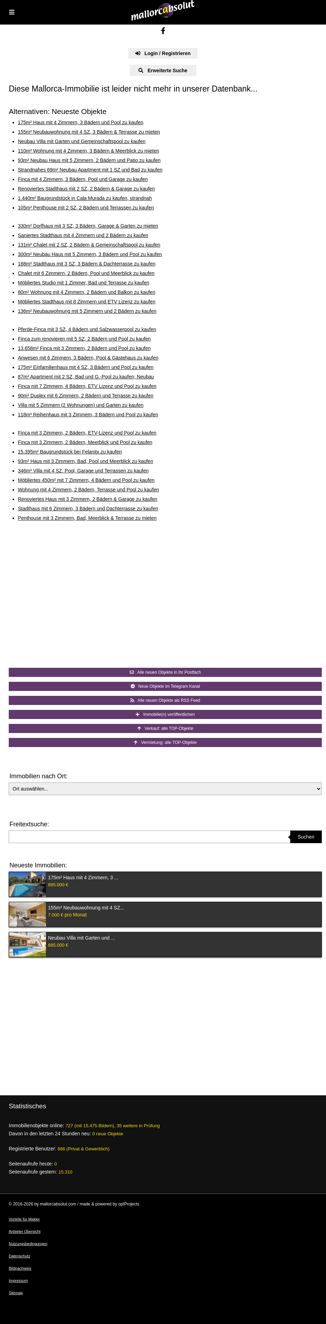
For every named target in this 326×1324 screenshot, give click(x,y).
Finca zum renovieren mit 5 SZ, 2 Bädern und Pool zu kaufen (84, 339)
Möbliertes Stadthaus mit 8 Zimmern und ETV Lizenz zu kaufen (86, 301)
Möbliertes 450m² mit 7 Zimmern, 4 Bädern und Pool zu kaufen (86, 480)
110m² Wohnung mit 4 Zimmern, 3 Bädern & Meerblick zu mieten (88, 151)
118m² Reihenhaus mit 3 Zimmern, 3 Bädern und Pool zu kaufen (88, 414)
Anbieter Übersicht (25, 1231)
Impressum (18, 1280)
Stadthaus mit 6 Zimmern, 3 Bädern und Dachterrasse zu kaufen (88, 508)
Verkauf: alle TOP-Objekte (165, 728)
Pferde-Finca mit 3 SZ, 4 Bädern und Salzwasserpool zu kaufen (87, 329)
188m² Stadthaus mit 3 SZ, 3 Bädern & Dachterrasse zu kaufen (86, 264)
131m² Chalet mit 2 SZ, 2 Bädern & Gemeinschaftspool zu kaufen (89, 245)
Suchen (306, 837)
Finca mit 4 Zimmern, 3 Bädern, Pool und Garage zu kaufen (83, 179)
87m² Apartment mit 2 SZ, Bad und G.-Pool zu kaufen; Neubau (86, 376)
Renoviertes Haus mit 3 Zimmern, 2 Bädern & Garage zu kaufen (87, 499)
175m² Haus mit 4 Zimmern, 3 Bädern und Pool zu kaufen (80, 122)
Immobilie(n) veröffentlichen (165, 714)
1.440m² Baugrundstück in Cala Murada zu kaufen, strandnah (85, 198)
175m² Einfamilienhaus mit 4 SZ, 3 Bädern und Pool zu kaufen (86, 367)
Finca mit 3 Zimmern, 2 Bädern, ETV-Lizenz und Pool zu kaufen (87, 433)
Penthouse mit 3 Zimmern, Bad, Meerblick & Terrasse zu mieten (87, 518)
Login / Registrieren (162, 53)
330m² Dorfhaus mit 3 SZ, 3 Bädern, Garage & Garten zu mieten (88, 226)
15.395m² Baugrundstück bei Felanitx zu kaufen (70, 452)
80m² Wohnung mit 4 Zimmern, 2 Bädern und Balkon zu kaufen (86, 292)
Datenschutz (19, 1256)
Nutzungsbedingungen (28, 1244)
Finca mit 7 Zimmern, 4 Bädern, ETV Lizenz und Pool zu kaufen (87, 386)
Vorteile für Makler (24, 1219)
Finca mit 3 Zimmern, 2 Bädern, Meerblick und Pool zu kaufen (85, 442)
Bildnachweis (20, 1268)
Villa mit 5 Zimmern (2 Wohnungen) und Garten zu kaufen (80, 405)
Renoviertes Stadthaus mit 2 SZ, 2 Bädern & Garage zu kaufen (86, 188)
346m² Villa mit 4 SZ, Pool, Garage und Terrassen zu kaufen (83, 470)
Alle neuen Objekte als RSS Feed (165, 700)
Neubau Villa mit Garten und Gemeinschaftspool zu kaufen (81, 141)
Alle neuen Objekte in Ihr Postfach (165, 672)
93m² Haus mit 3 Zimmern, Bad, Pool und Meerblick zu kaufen (85, 461)
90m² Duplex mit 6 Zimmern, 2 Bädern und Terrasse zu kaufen (85, 395)
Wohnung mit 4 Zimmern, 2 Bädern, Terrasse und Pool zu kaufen (88, 489)
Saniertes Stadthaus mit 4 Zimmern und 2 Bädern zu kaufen (83, 235)
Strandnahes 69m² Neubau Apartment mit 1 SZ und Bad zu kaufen (90, 170)
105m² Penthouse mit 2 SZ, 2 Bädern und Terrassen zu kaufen (86, 207)
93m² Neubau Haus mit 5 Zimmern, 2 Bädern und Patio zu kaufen (89, 160)
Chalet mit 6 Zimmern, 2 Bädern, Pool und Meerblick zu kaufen (86, 273)
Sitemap (16, 1293)
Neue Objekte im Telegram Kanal (165, 686)
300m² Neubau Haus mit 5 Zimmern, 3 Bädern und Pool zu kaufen (90, 254)
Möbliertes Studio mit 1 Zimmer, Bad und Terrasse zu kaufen (83, 282)
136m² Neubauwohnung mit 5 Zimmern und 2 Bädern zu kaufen (87, 311)
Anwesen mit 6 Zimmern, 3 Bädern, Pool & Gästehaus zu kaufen (88, 358)
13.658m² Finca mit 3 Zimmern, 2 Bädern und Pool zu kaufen (84, 348)
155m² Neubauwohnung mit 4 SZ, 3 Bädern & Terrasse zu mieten (89, 132)
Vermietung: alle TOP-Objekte (165, 742)
